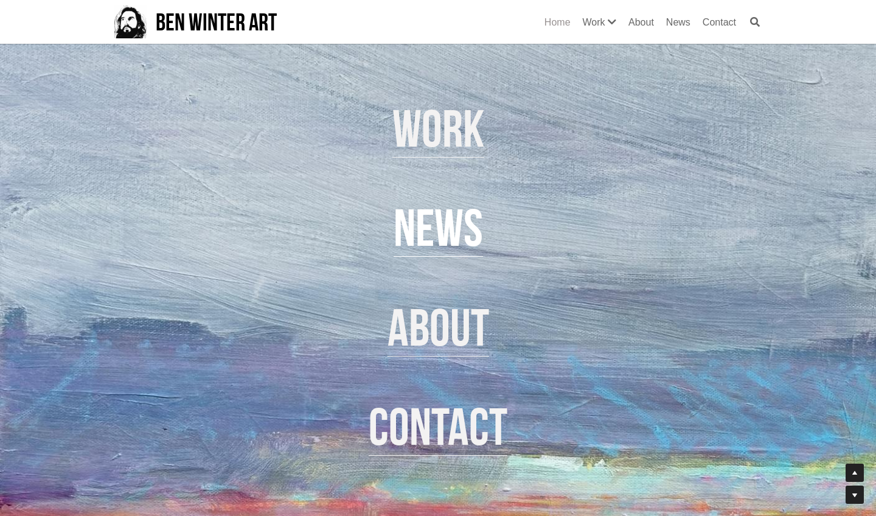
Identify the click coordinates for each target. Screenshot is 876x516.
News (438, 228)
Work (438, 128)
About (438, 327)
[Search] (755, 22)
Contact (438, 427)
